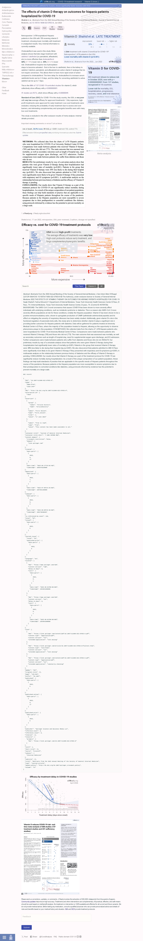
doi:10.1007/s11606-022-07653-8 (41, 23)
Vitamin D (95, 69)
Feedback (5, 90)
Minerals (5, 46)
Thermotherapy (8, 76)
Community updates (28, 902)
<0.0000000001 (51, 89)
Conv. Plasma (7, 22)
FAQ (55, 937)
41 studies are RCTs (29, 93)
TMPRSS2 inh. (7, 73)
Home (4, 93)
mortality (105, 89)
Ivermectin (6, 34)
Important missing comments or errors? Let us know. (41, 124)
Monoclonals (7, 49)
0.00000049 (62, 93)
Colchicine (6, 19)
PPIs (3, 64)
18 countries (106, 85)
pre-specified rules (45, 133)
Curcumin (5, 25)
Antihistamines (7, 13)
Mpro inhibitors (7, 52)
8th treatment (94, 77)
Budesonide (6, 16)
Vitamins (5, 78)
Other (4, 87)
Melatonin (5, 40)
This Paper (79, 287)
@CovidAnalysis (45, 937)
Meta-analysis (104, 154)
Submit (27, 928)
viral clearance (113, 94)
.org (49, 2)
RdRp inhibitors (7, 70)
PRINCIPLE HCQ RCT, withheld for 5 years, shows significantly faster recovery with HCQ (56, 6)
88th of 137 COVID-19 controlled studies (45, 86)
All (101, 287)
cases (99, 94)
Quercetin (5, 67)
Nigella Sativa (7, 58)
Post (26, 937)
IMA (66, 910)
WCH (73, 910)
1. (22, 214)
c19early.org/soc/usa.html (41, 214)
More (4, 82)
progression (107, 91)
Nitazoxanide (7, 61)
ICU (111, 89)
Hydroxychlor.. (7, 31)
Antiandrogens (7, 10)
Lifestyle (5, 37)
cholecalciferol (48, 60)
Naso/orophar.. (7, 55)
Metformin (6, 43)
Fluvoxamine (6, 28)
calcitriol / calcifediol (29, 57)
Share (35, 937)
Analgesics (6, 7)
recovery (92, 94)
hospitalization (94, 91)
